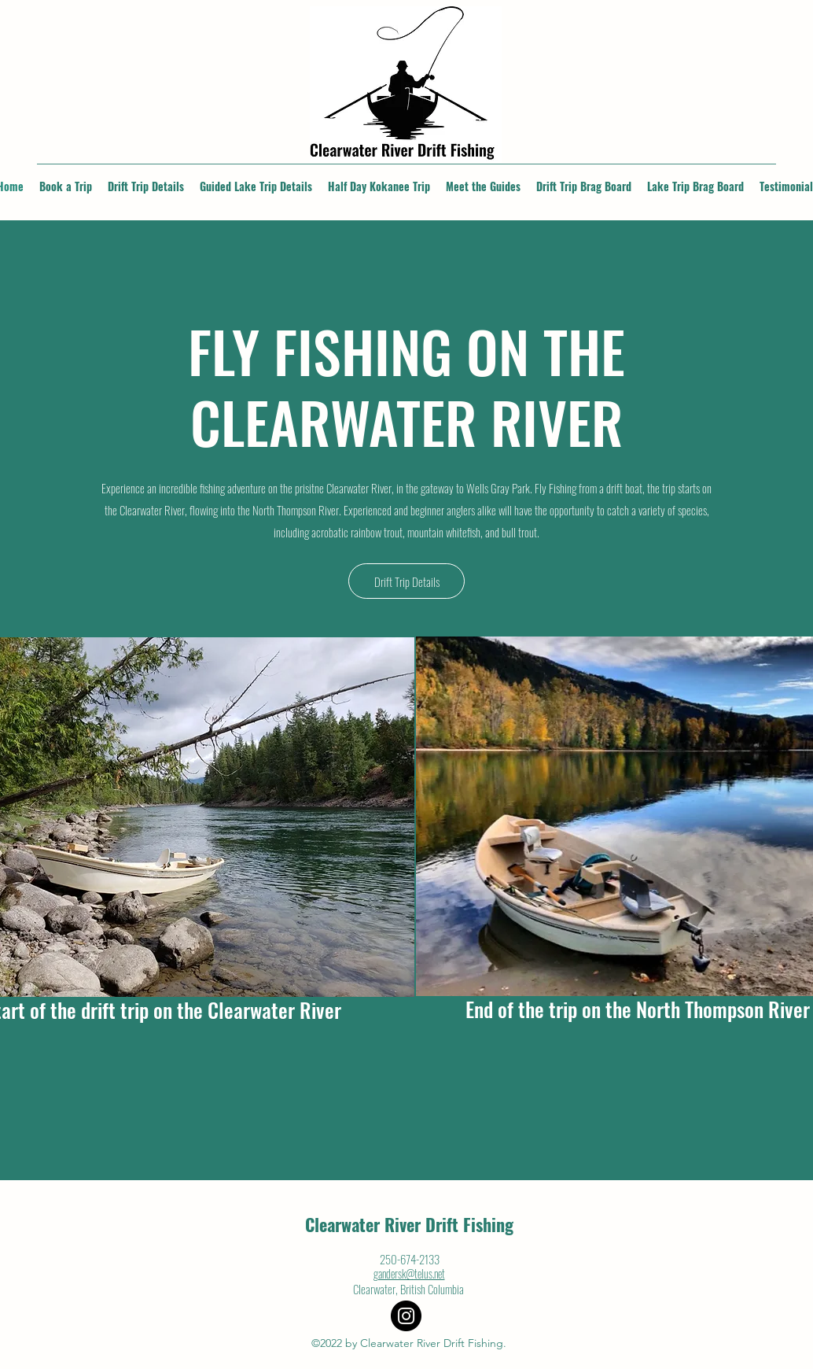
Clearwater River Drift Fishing (409, 1224)
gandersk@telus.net (409, 1273)
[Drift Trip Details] (406, 581)
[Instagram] (406, 1316)
